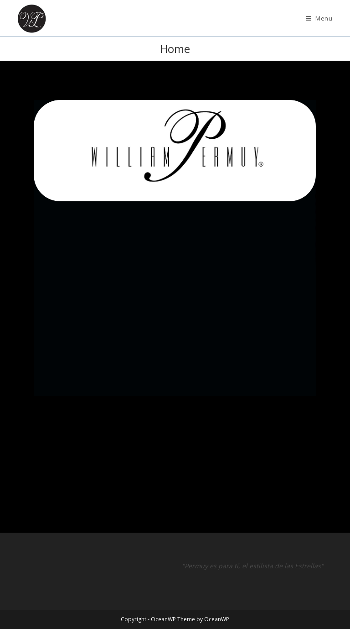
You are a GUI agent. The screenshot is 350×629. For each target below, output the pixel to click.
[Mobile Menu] (319, 18)
